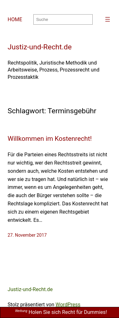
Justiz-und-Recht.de (40, 47)
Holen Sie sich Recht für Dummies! (61, 312)
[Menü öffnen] (107, 19)
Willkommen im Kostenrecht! (50, 138)
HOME (15, 19)
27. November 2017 (27, 235)
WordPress (68, 305)
